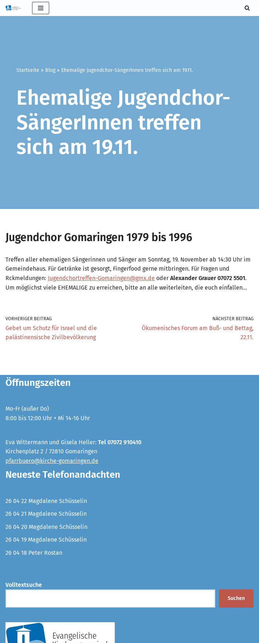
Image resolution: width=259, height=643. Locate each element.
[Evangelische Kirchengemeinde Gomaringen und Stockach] (13, 8)
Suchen (236, 598)
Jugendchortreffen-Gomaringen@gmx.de (101, 278)
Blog (50, 70)
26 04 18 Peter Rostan (33, 552)
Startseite (27, 70)
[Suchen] (247, 8)
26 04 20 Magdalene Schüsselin (46, 526)
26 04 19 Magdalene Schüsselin (46, 539)
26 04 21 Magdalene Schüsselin (46, 513)
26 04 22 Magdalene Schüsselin (46, 500)
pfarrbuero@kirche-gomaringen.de (51, 460)
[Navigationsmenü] (40, 8)
